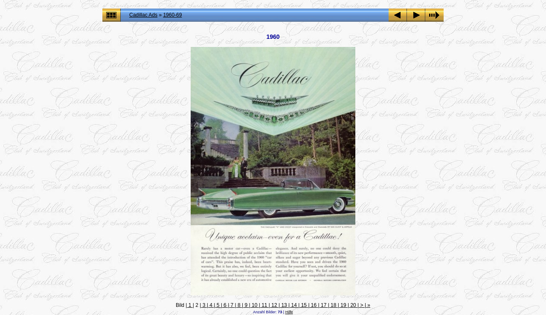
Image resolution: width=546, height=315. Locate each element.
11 (264, 305)
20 (353, 305)
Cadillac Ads (143, 15)
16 (314, 305)
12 (274, 305)
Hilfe (289, 312)
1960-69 (172, 15)
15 (303, 305)
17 (323, 305)
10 (254, 305)
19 (343, 305)
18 (333, 305)
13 (284, 305)
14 (294, 305)
